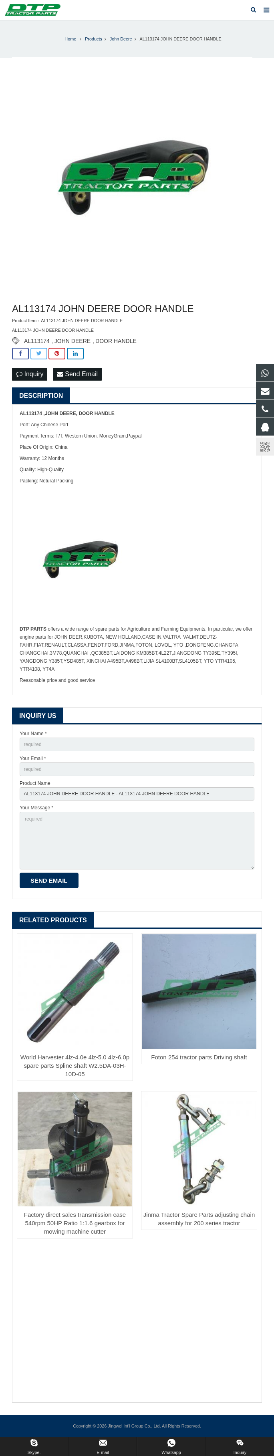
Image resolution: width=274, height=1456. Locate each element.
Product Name (35, 783)
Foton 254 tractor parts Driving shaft (199, 1057)
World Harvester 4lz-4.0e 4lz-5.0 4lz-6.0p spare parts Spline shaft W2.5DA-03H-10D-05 (74, 1065)
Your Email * (33, 758)
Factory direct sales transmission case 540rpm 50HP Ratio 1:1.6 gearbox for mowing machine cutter (75, 1223)
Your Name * (33, 733)
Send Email (77, 374)
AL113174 (37, 341)
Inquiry (29, 374)
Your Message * (36, 808)
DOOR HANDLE (116, 341)
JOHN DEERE (72, 341)
